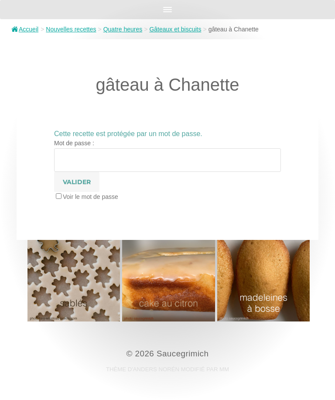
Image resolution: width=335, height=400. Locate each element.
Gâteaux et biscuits (175, 29)
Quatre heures (123, 29)
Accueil (24, 29)
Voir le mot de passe (90, 196)
